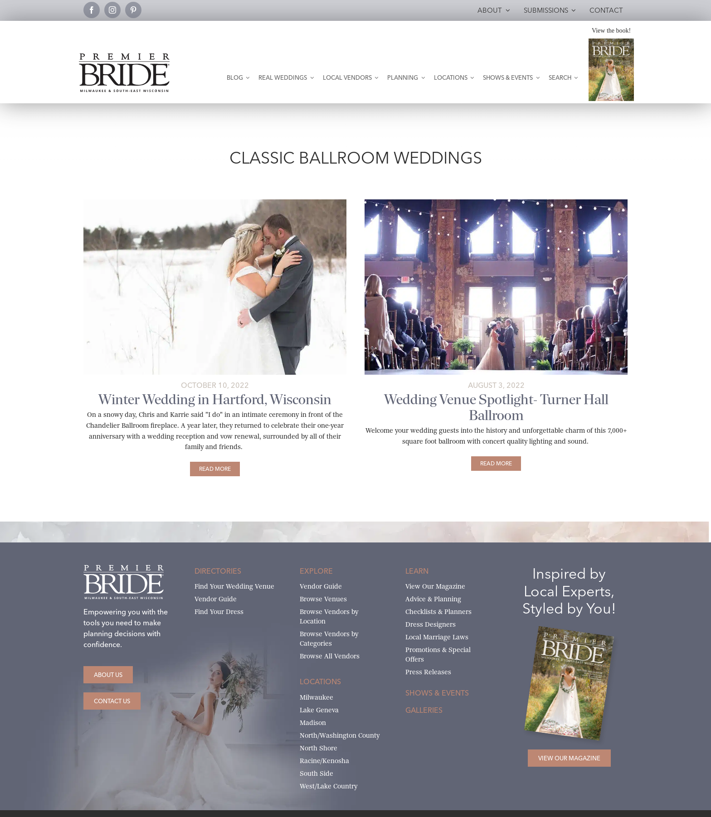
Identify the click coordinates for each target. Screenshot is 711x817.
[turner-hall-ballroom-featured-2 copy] (496, 203)
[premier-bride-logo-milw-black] (124, 57)
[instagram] (112, 10)
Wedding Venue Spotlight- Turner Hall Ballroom (496, 407)
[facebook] (91, 10)
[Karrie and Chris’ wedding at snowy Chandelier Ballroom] (214, 203)
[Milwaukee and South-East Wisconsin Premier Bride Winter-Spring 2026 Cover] (611, 42)
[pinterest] (133, 10)
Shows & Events (437, 692)
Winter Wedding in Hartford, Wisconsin (214, 399)
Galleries (424, 710)
